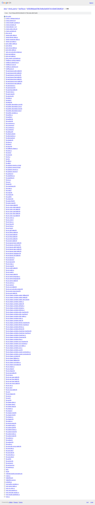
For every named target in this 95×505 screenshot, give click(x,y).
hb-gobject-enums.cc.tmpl (13, 165)
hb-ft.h (8, 159)
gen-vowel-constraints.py (13, 58)
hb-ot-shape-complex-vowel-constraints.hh (18, 354)
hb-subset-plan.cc (11, 434)
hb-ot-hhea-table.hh (11, 236)
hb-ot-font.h (9, 228)
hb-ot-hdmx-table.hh (12, 232)
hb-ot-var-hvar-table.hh (12, 381)
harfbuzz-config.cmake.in (13, 60)
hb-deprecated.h (10, 134)
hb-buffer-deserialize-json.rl (14, 106)
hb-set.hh (8, 400)
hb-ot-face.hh (10, 224)
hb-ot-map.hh (10, 266)
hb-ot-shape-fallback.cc (12, 358)
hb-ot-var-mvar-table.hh (13, 383)
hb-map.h (8, 190)
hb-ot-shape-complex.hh (13, 356)
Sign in (91, 3)
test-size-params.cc (11, 490)
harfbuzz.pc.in (10, 69)
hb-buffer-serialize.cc (12, 113)
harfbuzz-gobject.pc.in (12, 62)
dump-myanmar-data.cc (13, 39)
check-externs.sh (11, 20)
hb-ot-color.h (9, 220)
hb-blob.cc (9, 98)
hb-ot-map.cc (10, 264)
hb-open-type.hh (10, 203)
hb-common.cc (10, 123)
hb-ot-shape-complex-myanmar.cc (16, 335)
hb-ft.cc (8, 157)
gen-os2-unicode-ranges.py (14, 52)
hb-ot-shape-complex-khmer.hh (15, 329)
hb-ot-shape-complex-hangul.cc (15, 308)
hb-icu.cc (8, 180)
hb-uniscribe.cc (10, 455)
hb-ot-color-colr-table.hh (13, 209)
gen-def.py (9, 46)
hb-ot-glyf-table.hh (11, 230)
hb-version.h (9, 463)
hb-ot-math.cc (10, 270)
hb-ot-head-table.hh (11, 234)
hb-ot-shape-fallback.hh (13, 360)
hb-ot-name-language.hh (13, 278)
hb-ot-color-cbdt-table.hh (13, 207)
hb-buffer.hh (9, 119)
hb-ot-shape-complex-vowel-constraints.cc (18, 352)
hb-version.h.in (10, 465)
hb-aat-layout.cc (10, 85)
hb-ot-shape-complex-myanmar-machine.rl (18, 333)
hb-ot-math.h (10, 272)
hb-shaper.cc (9, 417)
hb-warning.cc (10, 467)
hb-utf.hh (8, 459)
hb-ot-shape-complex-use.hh (14, 350)
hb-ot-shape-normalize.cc (13, 362)
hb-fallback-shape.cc (12, 148)
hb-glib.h (8, 163)
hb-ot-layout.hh (10, 262)
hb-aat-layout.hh (10, 87)
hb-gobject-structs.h (12, 171)
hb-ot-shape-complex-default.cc (15, 306)
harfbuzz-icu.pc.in (11, 64)
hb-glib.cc (8, 161)
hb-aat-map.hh (10, 94)
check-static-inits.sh (11, 29)
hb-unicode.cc (10, 448)
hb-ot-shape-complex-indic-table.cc (16, 316)
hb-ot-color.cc (10, 218)
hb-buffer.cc (9, 115)
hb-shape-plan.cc (11, 402)
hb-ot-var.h (9, 387)
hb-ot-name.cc (10, 283)
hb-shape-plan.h (10, 404)
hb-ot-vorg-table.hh (11, 390)
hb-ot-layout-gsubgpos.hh (13, 253)
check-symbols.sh (11, 31)
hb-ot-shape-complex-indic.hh (14, 320)
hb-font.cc (9, 150)
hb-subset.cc (9, 438)
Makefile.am (9, 478)
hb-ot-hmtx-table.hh (12, 239)
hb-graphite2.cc (10, 176)
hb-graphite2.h (10, 178)
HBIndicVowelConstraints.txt (14, 473)
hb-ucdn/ (8, 16)
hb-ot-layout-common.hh (13, 245)
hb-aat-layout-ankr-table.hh (14, 71)
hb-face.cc (9, 142)
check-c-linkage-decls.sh (13, 18)
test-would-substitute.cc (13, 494)
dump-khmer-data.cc (12, 37)
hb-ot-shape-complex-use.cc (14, 348)
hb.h (7, 469)
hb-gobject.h (9, 174)
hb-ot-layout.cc (10, 257)
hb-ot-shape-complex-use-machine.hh (17, 341)
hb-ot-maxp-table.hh (12, 274)
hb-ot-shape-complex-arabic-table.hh (16, 297)
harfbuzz (22, 9)
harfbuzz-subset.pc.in (12, 67)
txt (87, 502)
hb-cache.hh (9, 121)
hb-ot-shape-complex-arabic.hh (15, 304)
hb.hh (7, 471)
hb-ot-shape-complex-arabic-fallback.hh (17, 295)
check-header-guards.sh (13, 22)
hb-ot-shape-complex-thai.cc (14, 339)
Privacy (16, 502)
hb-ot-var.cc (9, 385)
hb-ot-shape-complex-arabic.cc (15, 301)
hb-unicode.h (9, 450)
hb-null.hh (9, 197)
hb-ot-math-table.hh (12, 268)
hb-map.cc (9, 188)
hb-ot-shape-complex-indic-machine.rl (17, 314)
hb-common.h (10, 125)
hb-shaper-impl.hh (11, 413)
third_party (12, 9)
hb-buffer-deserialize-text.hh (14, 108)
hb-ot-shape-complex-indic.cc (14, 318)
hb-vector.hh (9, 461)
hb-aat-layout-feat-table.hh (14, 77)
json (91, 502)
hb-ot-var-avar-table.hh (12, 377)
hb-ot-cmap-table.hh (12, 205)
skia (5, 9)
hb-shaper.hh (9, 419)
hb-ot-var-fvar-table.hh (12, 379)
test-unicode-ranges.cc (12, 492)
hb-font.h (8, 152)
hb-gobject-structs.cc (12, 169)
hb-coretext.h (10, 129)
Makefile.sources (11, 480)
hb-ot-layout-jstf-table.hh (13, 255)
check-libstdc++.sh (11, 27)
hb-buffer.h (9, 117)
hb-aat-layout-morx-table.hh (14, 81)
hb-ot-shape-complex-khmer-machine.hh (18, 322)
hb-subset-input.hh (11, 431)
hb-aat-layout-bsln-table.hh (14, 73)
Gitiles (10, 502)
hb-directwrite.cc (10, 136)
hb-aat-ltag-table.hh (11, 90)
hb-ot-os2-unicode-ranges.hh (14, 289)
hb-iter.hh (8, 184)
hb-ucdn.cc (9, 444)
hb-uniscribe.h (10, 457)
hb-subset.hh (9, 442)
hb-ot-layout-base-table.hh (13, 243)
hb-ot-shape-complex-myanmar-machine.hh (18, 331)
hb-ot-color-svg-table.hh (13, 215)
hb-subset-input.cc (11, 429)
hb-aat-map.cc (10, 92)
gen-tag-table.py (10, 54)
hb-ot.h (8, 392)
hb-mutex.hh (9, 194)
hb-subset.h (9, 440)
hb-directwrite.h (10, 138)
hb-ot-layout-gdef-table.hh (13, 247)
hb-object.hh (9, 199)
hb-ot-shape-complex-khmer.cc (15, 327)
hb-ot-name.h (10, 285)
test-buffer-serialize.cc (12, 484)
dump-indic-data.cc (11, 35)
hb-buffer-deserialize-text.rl (13, 111)
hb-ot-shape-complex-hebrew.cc (15, 310)
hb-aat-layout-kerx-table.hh (14, 79)
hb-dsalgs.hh (9, 140)
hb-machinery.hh (11, 186)
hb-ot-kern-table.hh (11, 241)
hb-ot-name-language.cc (13, 276)
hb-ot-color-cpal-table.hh (13, 211)
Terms (20, 502)
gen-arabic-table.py (11, 43)
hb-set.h (8, 398)
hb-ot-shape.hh (10, 371)
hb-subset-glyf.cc (11, 425)
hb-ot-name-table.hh (12, 280)
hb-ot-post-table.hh (11, 293)
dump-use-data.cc (11, 41)
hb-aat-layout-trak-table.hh (13, 83)
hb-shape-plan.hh (11, 406)
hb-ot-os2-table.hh (11, 287)
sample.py (9, 482)
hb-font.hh (9, 155)
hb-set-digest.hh (10, 394)
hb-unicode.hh (10, 452)
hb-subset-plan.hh (11, 436)
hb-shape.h (9, 411)
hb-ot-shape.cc (10, 366)
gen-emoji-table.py (11, 48)
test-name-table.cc (11, 486)
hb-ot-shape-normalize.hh (13, 364)
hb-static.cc (9, 421)
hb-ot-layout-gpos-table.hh (13, 249)
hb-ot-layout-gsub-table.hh (13, 251)
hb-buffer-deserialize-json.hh (14, 104)
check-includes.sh (11, 25)
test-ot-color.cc (10, 488)
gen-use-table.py (11, 56)
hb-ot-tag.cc (9, 375)
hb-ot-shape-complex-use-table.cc (16, 346)
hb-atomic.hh (10, 96)
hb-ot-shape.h (10, 369)
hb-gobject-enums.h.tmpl (13, 167)
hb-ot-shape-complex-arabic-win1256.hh (17, 299)
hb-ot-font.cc (9, 226)
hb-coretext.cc (10, 127)
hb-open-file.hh (10, 201)
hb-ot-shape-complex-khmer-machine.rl (17, 325)
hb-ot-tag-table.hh (11, 373)
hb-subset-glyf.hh (11, 427)
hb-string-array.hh (11, 423)
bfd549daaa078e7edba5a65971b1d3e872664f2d (45, 9)
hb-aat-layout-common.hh (13, 75)
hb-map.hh (9, 192)
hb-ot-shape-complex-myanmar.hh (16, 337)
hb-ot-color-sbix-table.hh (13, 213)
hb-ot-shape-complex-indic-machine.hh (17, 312)
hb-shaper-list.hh (11, 415)
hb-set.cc (8, 396)
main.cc (8, 476)
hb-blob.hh (9, 102)
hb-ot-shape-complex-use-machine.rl (16, 343)
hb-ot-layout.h (10, 259)
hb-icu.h (8, 182)
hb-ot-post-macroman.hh (13, 291)
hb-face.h (8, 144)
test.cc (8, 497)
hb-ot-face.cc (10, 222)
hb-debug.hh (9, 132)
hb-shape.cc (9, 408)
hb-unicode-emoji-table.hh (13, 446)
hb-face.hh (9, 146)
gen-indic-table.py (11, 50)
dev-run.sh (9, 33)
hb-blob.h (8, 100)
